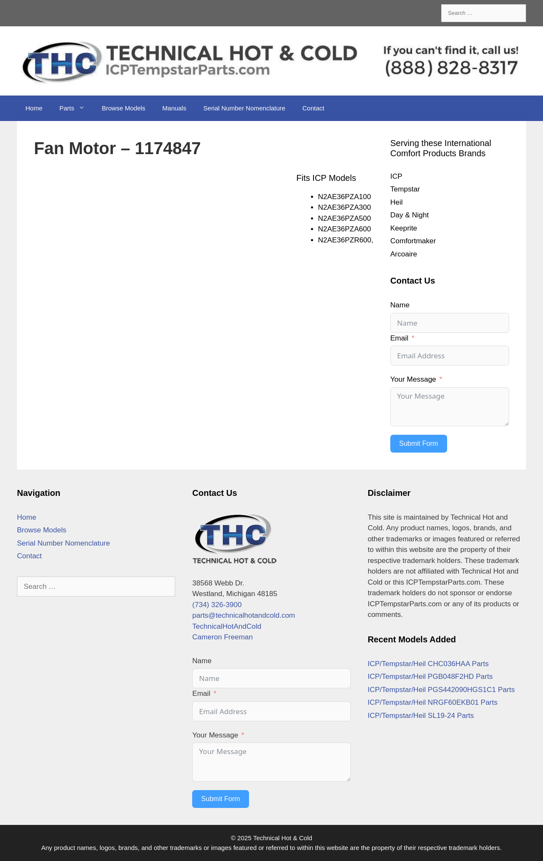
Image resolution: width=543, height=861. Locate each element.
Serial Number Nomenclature (244, 108)
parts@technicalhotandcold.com (243, 615)
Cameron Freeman (222, 637)
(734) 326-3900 (216, 605)
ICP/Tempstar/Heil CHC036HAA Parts (428, 664)
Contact (313, 108)
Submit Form (418, 443)
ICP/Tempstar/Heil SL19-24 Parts (421, 716)
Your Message (413, 379)
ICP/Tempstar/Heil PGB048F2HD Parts (430, 676)
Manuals (174, 108)
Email (399, 338)
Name (399, 305)
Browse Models (124, 108)
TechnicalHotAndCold (226, 626)
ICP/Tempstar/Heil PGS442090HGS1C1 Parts (441, 690)
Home (33, 108)
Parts (76, 108)
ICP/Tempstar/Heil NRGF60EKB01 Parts (433, 702)
